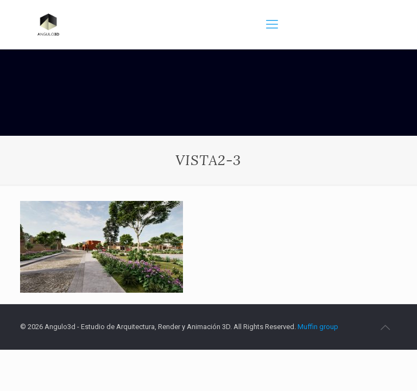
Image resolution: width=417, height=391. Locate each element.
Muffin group (318, 327)
